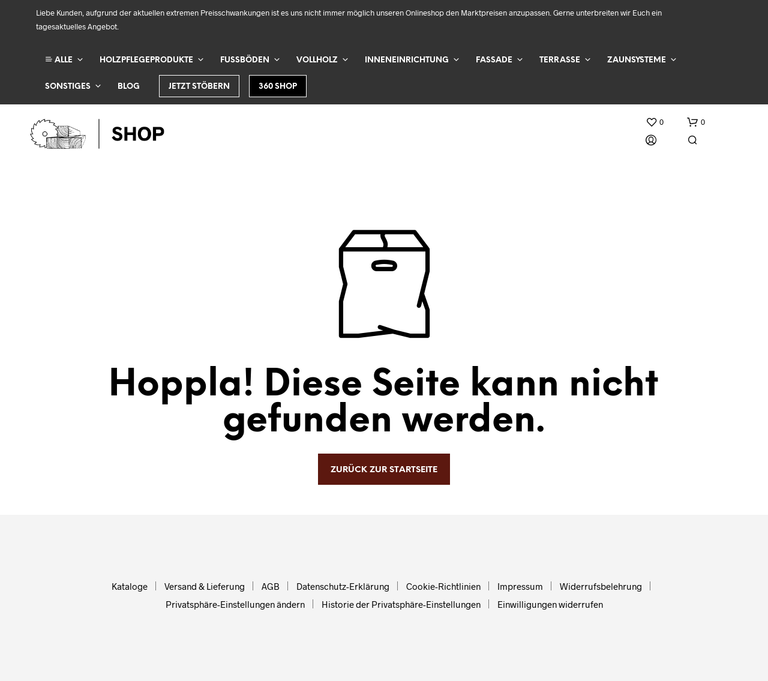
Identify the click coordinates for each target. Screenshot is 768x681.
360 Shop (278, 87)
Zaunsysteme (636, 60)
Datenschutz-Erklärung (342, 586)
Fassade (494, 60)
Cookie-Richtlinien (443, 586)
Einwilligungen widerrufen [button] (550, 604)
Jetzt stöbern (199, 87)
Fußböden (244, 60)
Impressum (520, 586)
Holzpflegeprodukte (146, 60)
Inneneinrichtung (407, 60)
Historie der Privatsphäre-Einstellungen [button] (401, 604)
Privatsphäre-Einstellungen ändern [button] (235, 604)
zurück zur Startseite (384, 470)
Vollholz (317, 60)
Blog (129, 87)
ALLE (59, 59)
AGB (271, 586)
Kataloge (130, 586)
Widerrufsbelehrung (601, 586)
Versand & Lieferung (204, 586)
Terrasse (559, 60)
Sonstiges (68, 87)
